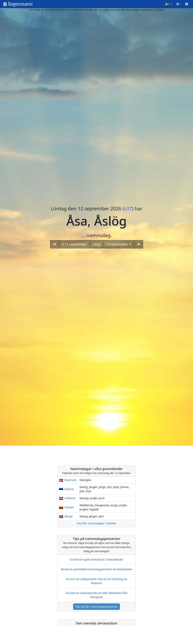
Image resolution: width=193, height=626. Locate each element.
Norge (69, 516)
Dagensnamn (20, 4)
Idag (96, 244)
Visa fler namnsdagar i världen (96, 523)
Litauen (69, 507)
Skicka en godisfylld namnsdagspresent (96, 569)
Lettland (70, 498)
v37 (128, 208)
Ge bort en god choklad (96, 559)
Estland (69, 489)
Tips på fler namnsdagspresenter (96, 607)
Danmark (71, 480)
